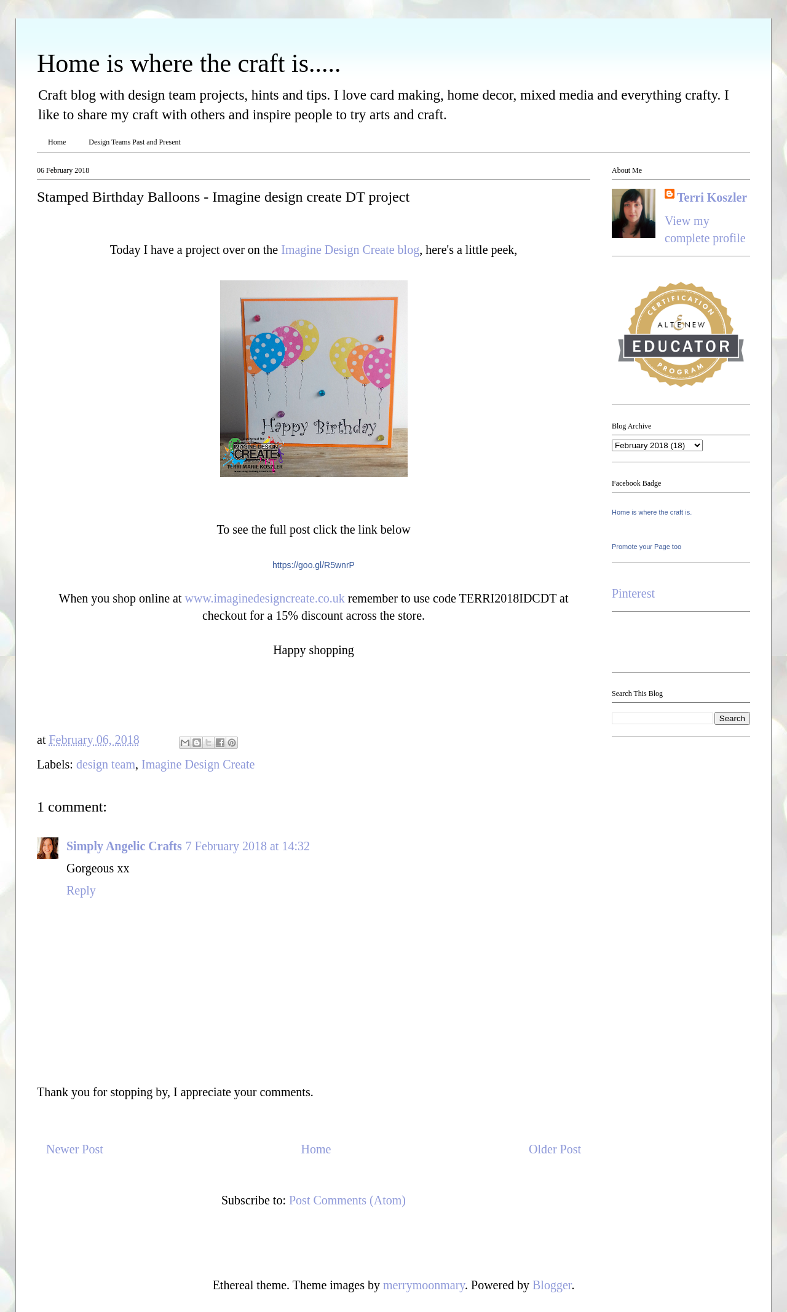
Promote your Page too (646, 546)
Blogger (551, 1285)
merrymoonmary (424, 1285)
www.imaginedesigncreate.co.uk (265, 598)
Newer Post (74, 1149)
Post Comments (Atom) (347, 1200)
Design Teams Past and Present (135, 142)
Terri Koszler (712, 197)
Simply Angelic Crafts (124, 846)
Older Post (555, 1149)
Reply (81, 890)
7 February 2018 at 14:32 (248, 846)
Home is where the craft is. (652, 512)
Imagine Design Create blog (350, 249)
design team (105, 764)
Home (57, 142)
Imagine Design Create (198, 764)
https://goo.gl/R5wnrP (313, 565)
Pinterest (633, 593)
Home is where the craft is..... (189, 63)
